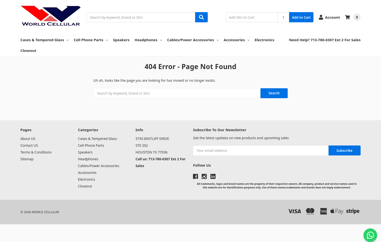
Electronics (264, 39)
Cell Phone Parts (91, 39)
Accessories (237, 39)
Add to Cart (301, 17)
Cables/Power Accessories (193, 39)
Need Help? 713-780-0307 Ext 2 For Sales (325, 39)
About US (27, 138)
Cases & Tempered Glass (44, 39)
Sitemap (27, 159)
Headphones (148, 39)
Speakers (121, 39)
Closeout (28, 50)
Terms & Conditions (36, 152)
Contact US (29, 145)
